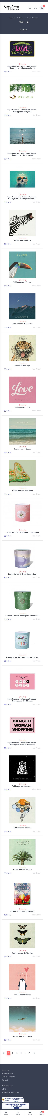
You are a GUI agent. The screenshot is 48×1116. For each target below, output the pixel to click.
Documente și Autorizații (10, 1092)
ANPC (4, 1089)
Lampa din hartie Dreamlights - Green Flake (22, 616)
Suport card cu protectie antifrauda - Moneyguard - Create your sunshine (22, 198)
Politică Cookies (7, 1086)
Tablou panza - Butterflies (22, 953)
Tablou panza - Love (22, 407)
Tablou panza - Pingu (22, 995)
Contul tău (5, 1070)
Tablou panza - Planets (22, 828)
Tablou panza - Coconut (22, 870)
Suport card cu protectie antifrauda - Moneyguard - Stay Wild (22, 111)
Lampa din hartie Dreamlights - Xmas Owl (22, 657)
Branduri (5, 1080)
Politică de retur (7, 1074)
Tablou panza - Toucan (22, 282)
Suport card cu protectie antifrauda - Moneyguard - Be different (22, 700)
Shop (21, 18)
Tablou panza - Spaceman (22, 786)
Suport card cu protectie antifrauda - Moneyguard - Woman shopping (22, 744)
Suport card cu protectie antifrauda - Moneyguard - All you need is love (22, 67)
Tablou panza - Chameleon (22, 491)
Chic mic (22, 64)
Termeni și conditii (8, 1077)
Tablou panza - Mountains (22, 324)
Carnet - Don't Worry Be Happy (22, 911)
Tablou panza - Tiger (22, 366)
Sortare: (21, 30)
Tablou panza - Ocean (22, 449)
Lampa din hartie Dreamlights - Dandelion (22, 532)
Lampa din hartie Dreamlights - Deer (22, 574)
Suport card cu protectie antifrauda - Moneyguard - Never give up (22, 154)
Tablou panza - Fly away (22, 1036)
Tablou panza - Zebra (22, 240)
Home (12, 18)
